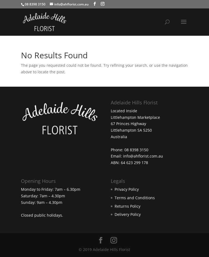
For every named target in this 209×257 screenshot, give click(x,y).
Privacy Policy (127, 189)
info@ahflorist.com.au (143, 156)
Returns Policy (127, 206)
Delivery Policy (128, 214)
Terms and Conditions (135, 197)
